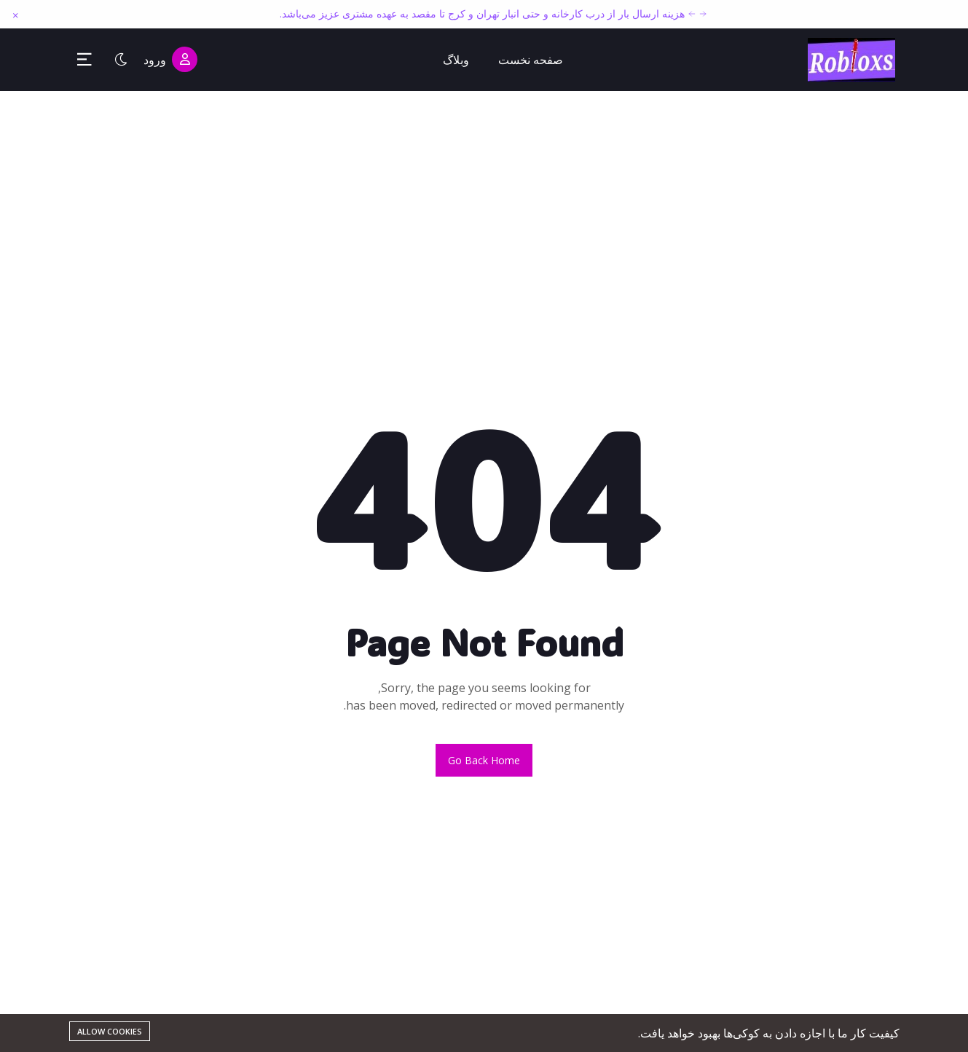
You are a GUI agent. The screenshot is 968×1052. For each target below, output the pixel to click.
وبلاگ (456, 60)
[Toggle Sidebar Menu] (84, 59)
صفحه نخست (530, 60)
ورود (170, 59)
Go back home (484, 760)
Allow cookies (109, 1031)
